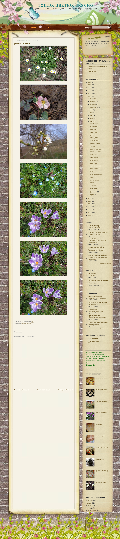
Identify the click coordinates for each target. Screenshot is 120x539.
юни (91, 113)
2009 (89, 215)
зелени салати (94, 124)
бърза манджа (94, 140)
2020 (89, 85)
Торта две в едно (94, 324)
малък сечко (100, 459)
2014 (89, 201)
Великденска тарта (94, 304)
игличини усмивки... (102, 413)
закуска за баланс (95, 152)
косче (91, 177)
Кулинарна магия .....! (96, 316)
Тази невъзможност (95, 227)
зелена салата (94, 180)
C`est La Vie (92, 239)
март (91, 121)
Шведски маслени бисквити (97, 317)
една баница (94, 160)
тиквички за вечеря (102, 378)
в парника (93, 185)
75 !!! (91, 171)
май (91, 115)
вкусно (89, 503)
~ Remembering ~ (94, 226)
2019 (89, 88)
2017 (89, 93)
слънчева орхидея (96, 166)
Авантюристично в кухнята (98, 322)
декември (93, 99)
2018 (89, 90)
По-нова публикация (21, 390)
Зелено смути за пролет (96, 311)
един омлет (93, 129)
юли (91, 110)
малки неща (93, 309)
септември (93, 107)
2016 (89, 96)
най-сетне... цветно (102, 447)
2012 (89, 207)
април (92, 118)
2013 (89, 204)
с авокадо (93, 146)
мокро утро (93, 132)
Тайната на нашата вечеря (98, 303)
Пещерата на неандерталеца (98, 232)
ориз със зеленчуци (102, 471)
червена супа (94, 126)
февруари (93, 192)
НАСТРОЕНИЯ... (94, 339)
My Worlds (92, 273)
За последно (92, 259)
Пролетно (91, 275)
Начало (33, 27)
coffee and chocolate (95, 296)
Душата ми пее (94, 342)
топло (89, 508)
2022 (89, 82)
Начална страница (43, 390)
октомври (93, 104)
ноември (93, 101)
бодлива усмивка (101, 401)
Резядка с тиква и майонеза (97, 298)
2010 (89, 212)
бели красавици (101, 482)
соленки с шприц (101, 389)
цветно (29, 323)
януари (92, 195)
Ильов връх (92, 283)
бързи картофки (95, 169)
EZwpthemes (105, 528)
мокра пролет (94, 157)
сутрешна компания (96, 174)
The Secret (92, 71)
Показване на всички (105, 263)
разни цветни (22, 43)
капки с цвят (94, 154)
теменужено (94, 163)
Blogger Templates (92, 525)
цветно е (92, 183)
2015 (89, 198)
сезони (89, 505)
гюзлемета (99, 424)
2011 (89, 209)
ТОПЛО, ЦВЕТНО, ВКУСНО (65, 5)
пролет (23, 323)
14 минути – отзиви (94, 234)
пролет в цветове (95, 149)
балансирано (91, 510)
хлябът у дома (100, 436)
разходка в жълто (95, 143)
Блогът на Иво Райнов (96, 247)
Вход (49, 27)
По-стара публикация (65, 390)
